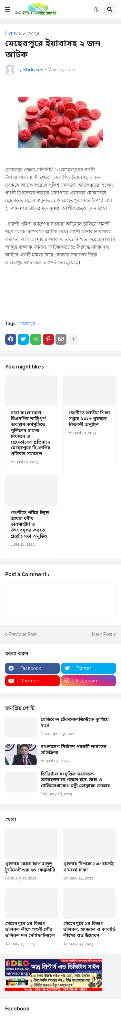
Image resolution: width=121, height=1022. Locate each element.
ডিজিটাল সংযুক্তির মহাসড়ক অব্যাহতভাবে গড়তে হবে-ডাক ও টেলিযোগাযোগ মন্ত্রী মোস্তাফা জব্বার (75, 780)
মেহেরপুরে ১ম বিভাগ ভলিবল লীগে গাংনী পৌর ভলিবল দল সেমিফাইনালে (30, 930)
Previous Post (22, 634)
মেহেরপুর (30, 33)
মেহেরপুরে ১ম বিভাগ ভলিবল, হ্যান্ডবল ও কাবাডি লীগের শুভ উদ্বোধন (89, 930)
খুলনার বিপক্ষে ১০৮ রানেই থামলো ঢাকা (88, 867)
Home (11, 33)
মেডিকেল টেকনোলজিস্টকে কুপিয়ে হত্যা (75, 723)
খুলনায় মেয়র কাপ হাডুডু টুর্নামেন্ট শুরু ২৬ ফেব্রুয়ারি (30, 867)
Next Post (102, 634)
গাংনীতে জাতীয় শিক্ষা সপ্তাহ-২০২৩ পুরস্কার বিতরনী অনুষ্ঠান (89, 419)
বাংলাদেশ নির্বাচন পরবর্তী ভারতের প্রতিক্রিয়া (73, 750)
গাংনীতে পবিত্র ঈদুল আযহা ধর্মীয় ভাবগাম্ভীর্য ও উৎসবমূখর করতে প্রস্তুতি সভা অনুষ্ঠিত (30, 525)
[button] (7, 9)
